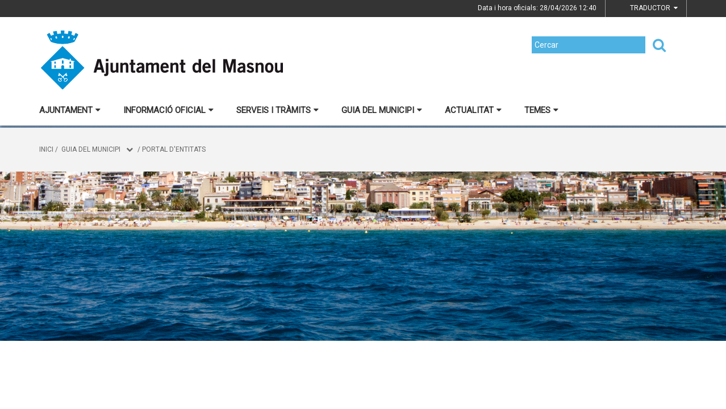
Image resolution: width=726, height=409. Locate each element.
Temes (541, 110)
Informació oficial (168, 110)
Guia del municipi (381, 110)
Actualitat (473, 110)
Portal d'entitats (174, 149)
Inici (46, 149)
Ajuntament (70, 110)
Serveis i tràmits (277, 110)
